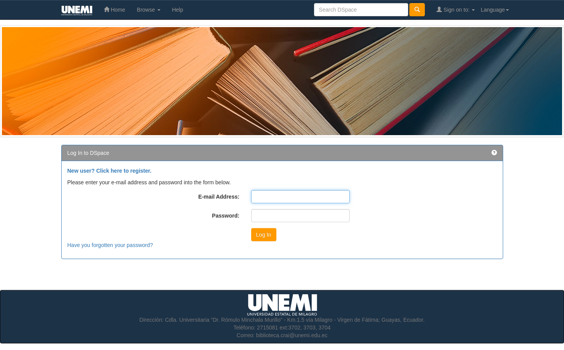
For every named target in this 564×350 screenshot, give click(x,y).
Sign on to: (455, 9)
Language (495, 10)
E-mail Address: (219, 197)
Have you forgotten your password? (110, 245)
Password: (226, 216)
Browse (148, 10)
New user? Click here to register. (109, 171)
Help (177, 10)
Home (114, 9)
